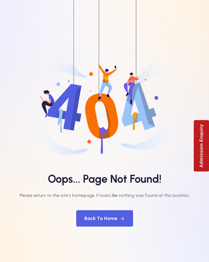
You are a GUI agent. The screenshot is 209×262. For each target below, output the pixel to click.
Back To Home (104, 218)
